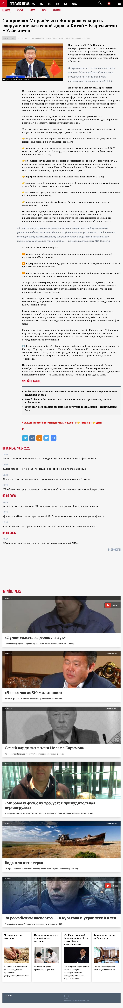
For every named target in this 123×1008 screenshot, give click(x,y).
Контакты (9, 996)
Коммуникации (51, 38)
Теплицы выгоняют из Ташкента (105, 937)
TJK (49, 3)
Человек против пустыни (13, 937)
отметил (42, 90)
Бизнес (61, 38)
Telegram (85, 423)
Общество (70, 38)
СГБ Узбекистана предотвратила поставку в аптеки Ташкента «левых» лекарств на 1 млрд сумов (53, 489)
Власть (78, 38)
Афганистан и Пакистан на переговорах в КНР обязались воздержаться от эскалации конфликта (53, 516)
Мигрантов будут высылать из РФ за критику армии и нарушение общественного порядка (50, 506)
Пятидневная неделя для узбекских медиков (46, 939)
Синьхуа (74, 61)
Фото (45, 10)
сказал (83, 211)
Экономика (39, 38)
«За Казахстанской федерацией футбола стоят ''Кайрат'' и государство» (76, 940)
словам (30, 298)
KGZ (41, 3)
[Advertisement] (61, 572)
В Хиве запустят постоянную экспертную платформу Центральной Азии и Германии (46, 479)
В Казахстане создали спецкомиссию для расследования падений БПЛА (40, 543)
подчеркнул (40, 116)
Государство (22, 38)
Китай (31, 38)
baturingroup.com (80, 1001)
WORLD (75, 3)
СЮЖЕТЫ (58, 10)
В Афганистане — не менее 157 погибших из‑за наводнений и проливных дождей (44, 469)
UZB (66, 3)
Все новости (114, 550)
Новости (6, 10)
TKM (57, 3)
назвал (26, 374)
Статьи (20, 10)
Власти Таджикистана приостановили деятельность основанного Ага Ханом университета (49, 527)
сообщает (112, 57)
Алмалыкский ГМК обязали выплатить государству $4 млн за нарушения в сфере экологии (49, 459)
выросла (88, 374)
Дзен (99, 423)
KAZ (33, 3)
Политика (86, 38)
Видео (33, 10)
